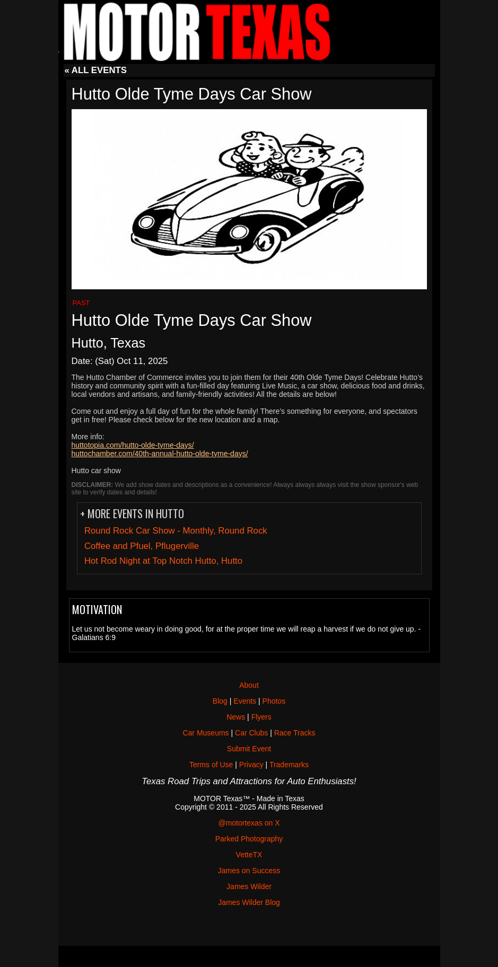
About (249, 685)
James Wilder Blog (249, 902)
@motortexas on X (248, 823)
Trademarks (289, 764)
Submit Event (249, 748)
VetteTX (249, 854)
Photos (274, 701)
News (235, 717)
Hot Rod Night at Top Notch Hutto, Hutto (163, 561)
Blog (220, 701)
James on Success (249, 870)
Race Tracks (295, 733)
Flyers (261, 717)
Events (244, 701)
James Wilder (249, 886)
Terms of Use (211, 764)
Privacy (251, 764)
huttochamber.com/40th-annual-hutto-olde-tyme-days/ (160, 453)
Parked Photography (249, 839)
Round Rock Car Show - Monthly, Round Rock (175, 531)
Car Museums (205, 733)
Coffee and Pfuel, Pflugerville (141, 546)
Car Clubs (251, 733)
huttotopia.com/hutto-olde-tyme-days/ (133, 445)
